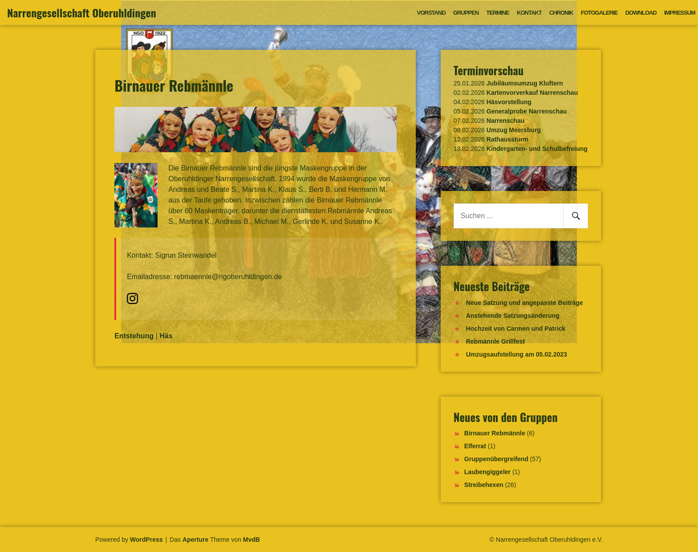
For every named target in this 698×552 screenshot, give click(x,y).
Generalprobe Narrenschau (527, 111)
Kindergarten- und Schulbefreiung (537, 148)
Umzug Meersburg (514, 130)
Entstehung (134, 336)
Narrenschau (506, 120)
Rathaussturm (507, 139)
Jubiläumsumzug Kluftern (525, 83)
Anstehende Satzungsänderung (513, 315)
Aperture (195, 539)
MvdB (251, 539)
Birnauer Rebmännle (494, 433)
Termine (497, 12)
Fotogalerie (599, 12)
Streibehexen (483, 484)
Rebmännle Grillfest (495, 341)
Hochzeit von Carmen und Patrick (515, 328)
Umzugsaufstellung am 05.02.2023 (516, 354)
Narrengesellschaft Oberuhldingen (81, 12)
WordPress (146, 539)
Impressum (679, 12)
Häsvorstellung (509, 102)
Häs (165, 336)
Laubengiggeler (487, 471)
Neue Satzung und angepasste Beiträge (524, 302)
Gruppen (466, 12)
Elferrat (475, 446)
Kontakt (529, 12)
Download (641, 12)
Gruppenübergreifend (496, 459)
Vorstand (431, 12)
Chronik (561, 12)
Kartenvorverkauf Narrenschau (532, 92)
